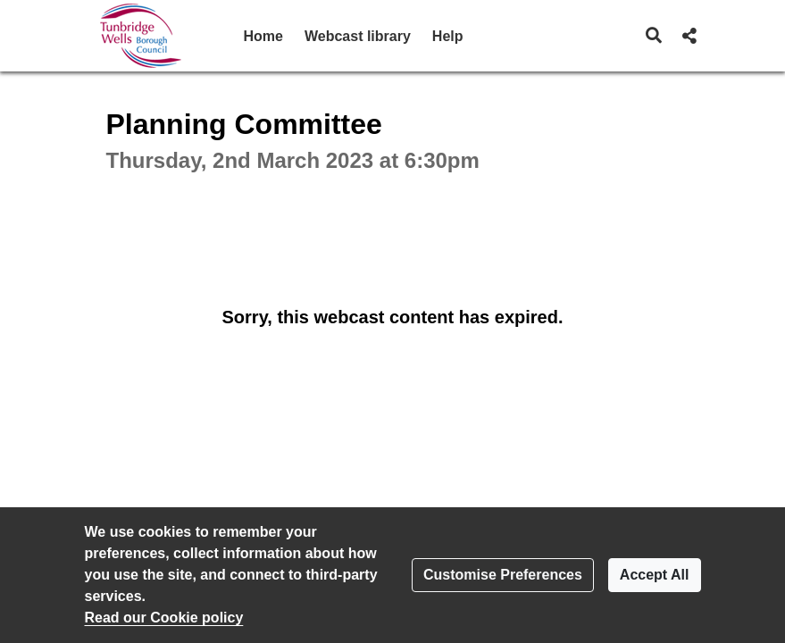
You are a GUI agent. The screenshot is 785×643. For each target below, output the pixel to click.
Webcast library (358, 36)
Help (447, 36)
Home (263, 36)
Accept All (654, 574)
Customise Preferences (502, 574)
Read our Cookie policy (164, 617)
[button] (653, 35)
